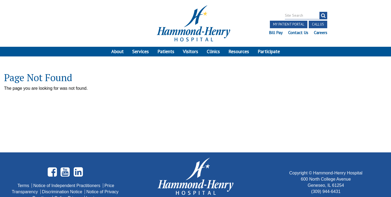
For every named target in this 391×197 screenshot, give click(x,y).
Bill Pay (275, 32)
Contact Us (298, 32)
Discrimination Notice (63, 144)
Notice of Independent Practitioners (67, 138)
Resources (238, 51)
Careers (320, 32)
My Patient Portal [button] (288, 24)
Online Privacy (68, 150)
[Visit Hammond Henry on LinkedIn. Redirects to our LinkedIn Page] (78, 127)
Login (91, 150)
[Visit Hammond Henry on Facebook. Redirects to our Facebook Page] (52, 127)
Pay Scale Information (196, 180)
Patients (165, 51)
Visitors (190, 51)
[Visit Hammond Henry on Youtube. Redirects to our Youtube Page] (65, 127)
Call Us (318, 24)
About (117, 51)
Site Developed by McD (195, 155)
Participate (269, 51)
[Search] (323, 15)
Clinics (213, 51)
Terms (23, 138)
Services (140, 51)
